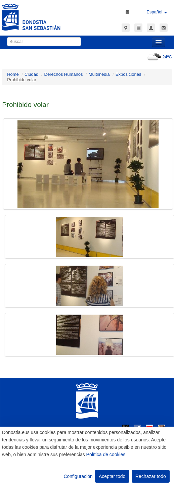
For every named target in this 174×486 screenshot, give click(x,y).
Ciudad (31, 74)
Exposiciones (128, 74)
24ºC (158, 56)
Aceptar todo (112, 476)
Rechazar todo (150, 476)
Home (13, 74)
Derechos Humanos (63, 74)
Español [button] (156, 11)
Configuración (77, 476)
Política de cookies (106, 454)
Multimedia (99, 74)
